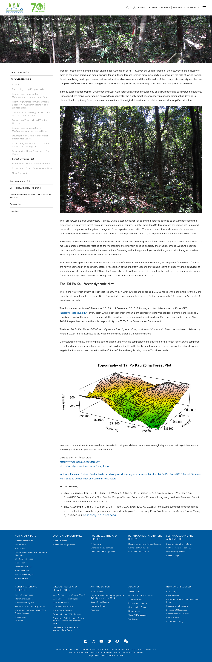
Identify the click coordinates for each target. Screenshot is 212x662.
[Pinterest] (109, 641)
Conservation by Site (20, 181)
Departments (134, 611)
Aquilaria (16, 84)
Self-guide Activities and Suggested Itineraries (31, 554)
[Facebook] (85, 641)
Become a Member (159, 7)
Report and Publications (177, 606)
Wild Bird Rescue (61, 602)
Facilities (14, 211)
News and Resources (179, 586)
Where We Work (135, 599)
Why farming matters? (176, 551)
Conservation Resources (177, 613)
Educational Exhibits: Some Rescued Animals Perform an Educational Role (69, 621)
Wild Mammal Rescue (63, 606)
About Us (134, 586)
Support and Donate (100, 602)
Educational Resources (176, 609)
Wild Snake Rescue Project (65, 598)
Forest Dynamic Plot (23, 158)
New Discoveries (20, 173)
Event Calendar (60, 540)
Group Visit (20, 544)
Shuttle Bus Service (24, 558)
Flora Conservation (20, 78)
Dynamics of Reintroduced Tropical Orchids (30, 122)
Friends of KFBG (98, 606)
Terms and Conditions (133, 652)
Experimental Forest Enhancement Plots (32, 168)
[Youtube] (101, 641)
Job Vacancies (97, 591)
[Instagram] (93, 641)
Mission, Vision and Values (140, 595)
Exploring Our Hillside (138, 551)
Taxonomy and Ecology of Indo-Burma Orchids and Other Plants (32, 114)
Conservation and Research (26, 588)
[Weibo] (117, 641)
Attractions (20, 548)
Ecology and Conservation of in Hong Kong (30, 95)
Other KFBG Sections (138, 615)
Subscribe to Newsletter (186, 7)
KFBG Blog (171, 591)
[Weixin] (126, 641)
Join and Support (101, 586)
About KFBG (134, 591)
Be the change (172, 555)
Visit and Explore (25, 535)
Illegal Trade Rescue (62, 610)
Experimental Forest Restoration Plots (31, 163)
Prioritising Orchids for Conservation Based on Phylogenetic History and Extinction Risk (30, 104)
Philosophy (96, 544)
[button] (204, 8)
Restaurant (20, 562)
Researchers (16, 204)
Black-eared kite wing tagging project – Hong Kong (66, 629)
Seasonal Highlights (24, 574)
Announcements (22, 570)
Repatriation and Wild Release (67, 614)
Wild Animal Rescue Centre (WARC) (69, 594)
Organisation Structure (138, 607)
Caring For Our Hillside (138, 547)
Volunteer (95, 609)
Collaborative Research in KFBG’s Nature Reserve (30, 196)
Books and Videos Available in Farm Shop (183, 601)
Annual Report (172, 617)
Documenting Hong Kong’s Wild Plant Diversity (31, 153)
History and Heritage (137, 603)
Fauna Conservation (20, 72)
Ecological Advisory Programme (26, 187)
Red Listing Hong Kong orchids (28, 89)
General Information (24, 540)
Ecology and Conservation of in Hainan (30, 129)
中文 (133, 7)
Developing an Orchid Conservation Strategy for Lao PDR (30, 137)
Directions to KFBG (24, 566)
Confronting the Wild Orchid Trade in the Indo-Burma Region (31, 145)
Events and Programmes (67, 535)
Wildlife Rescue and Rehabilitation (65, 588)
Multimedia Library (174, 621)
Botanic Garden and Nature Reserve (144, 544)
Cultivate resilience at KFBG (179, 547)
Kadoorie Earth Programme (103, 551)
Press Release (172, 595)
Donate (142, 7)
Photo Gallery (21, 578)
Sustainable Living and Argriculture (179, 537)
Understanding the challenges (180, 544)
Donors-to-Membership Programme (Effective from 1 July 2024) (107, 597)
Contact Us (133, 618)
